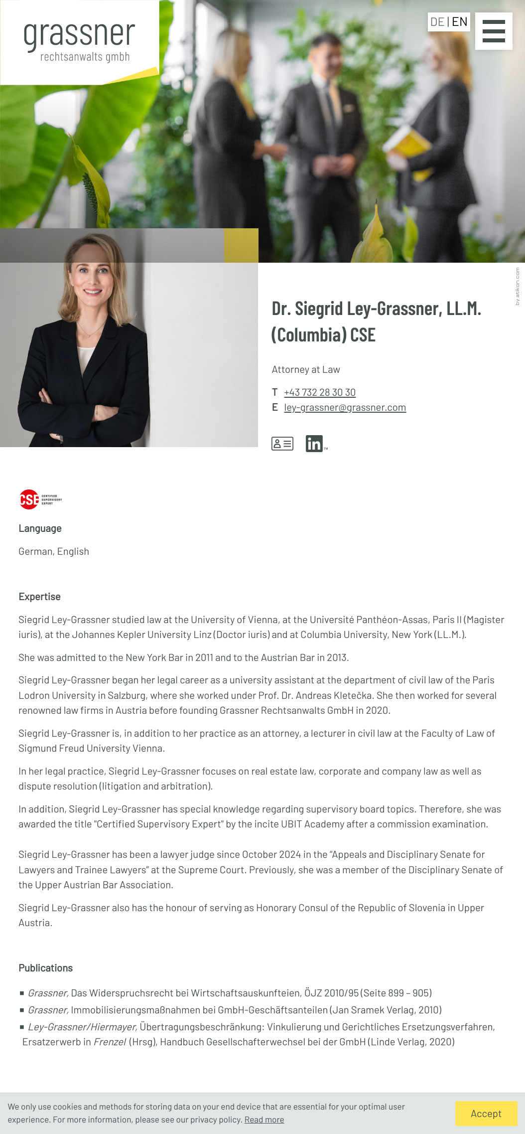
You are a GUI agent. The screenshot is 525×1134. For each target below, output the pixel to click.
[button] (288, 444)
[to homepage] (79, 45)
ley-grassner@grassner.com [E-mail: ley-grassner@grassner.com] (345, 407)
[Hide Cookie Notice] (486, 1113)
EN (460, 21)
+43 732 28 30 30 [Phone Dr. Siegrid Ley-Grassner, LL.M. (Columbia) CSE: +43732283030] (320, 392)
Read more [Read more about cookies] (264, 1120)
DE (438, 21)
